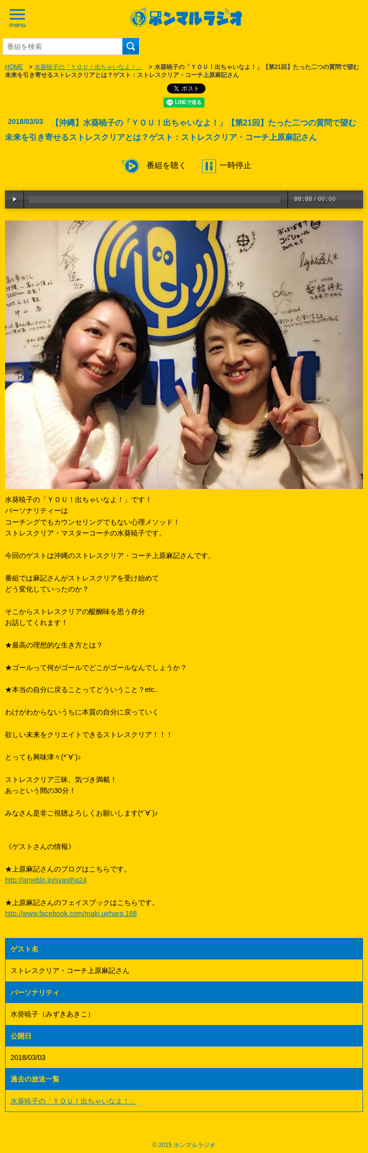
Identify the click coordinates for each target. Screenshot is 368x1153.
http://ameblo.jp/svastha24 (45, 880)
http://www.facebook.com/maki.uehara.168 (71, 914)
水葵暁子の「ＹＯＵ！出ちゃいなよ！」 (88, 67)
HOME (14, 67)
